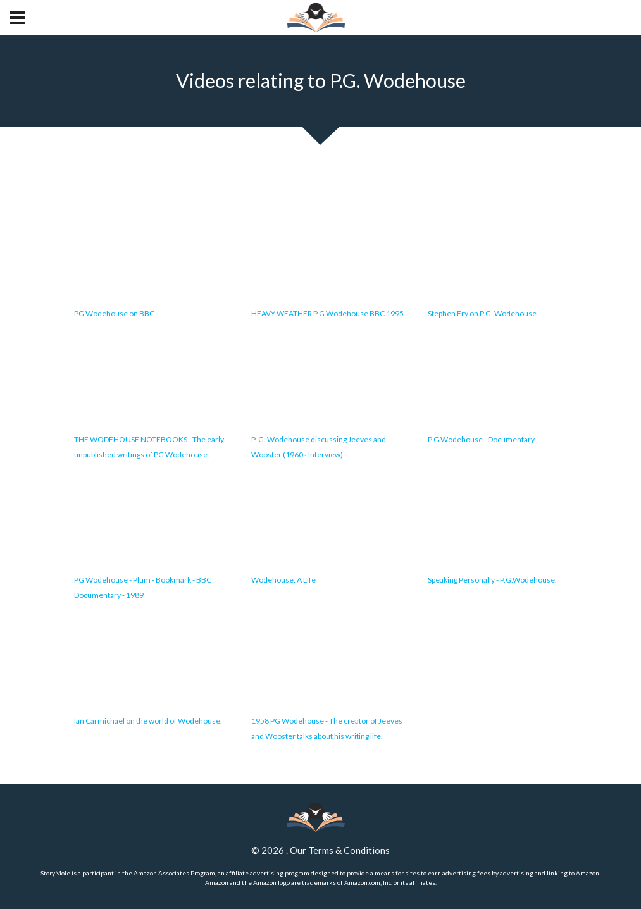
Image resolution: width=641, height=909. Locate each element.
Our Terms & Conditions (340, 850)
